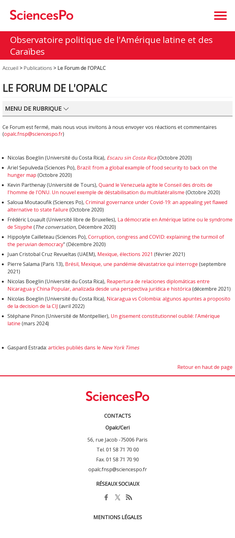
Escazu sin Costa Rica (131, 157)
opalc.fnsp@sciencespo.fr (33, 133)
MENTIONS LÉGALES (117, 517)
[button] (220, 15)
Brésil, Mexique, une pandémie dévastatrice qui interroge (131, 264)
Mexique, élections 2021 (125, 254)
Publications (38, 68)
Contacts (117, 415)
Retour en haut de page (205, 367)
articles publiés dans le (93, 347)
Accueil (10, 68)
